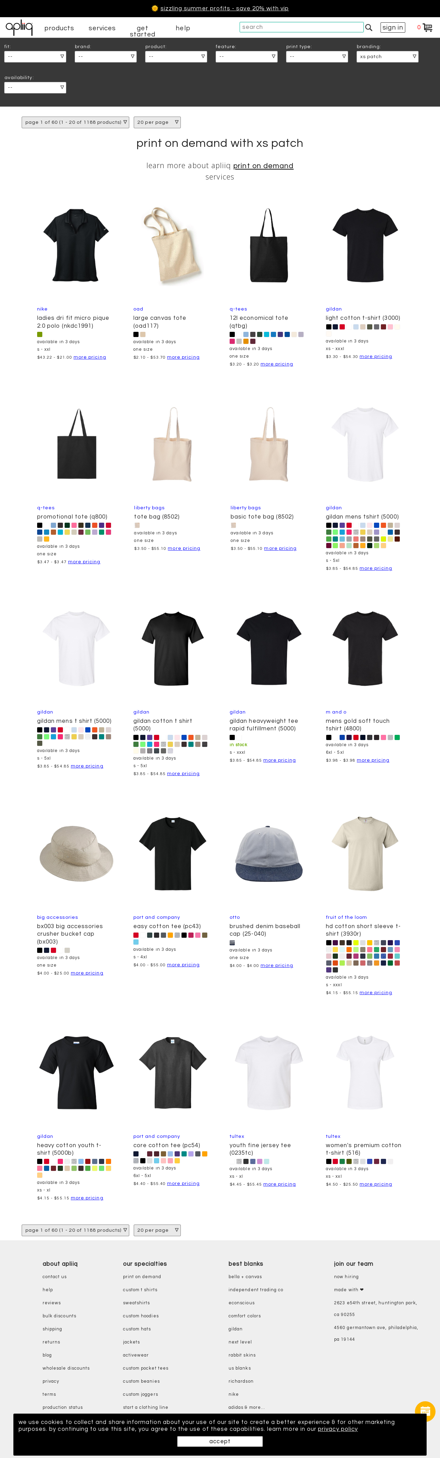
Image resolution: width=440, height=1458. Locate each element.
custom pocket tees (145, 1368)
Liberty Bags (149, 507)
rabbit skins (242, 1355)
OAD (138, 309)
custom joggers (140, 1394)
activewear (136, 1355)
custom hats (137, 1329)
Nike (42, 309)
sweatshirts (136, 1303)
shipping (53, 1329)
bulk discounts (59, 1316)
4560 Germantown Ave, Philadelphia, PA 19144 (376, 1334)
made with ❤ (349, 1290)
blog (47, 1355)
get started (142, 31)
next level (240, 1342)
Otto (235, 917)
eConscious (242, 1303)
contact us (55, 1277)
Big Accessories (57, 917)
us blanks (240, 1368)
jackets (131, 1342)
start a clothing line (145, 1407)
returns (51, 1342)
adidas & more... (247, 1407)
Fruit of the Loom (346, 917)
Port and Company (156, 917)
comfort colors (245, 1316)
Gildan (334, 309)
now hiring (346, 1277)
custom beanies (141, 1381)
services (102, 28)
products (59, 28)
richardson (241, 1381)
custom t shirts (140, 1290)
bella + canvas (245, 1277)
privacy (51, 1381)
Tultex (237, 1136)
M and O (336, 712)
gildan (236, 1329)
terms (49, 1394)
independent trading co (256, 1290)
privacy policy (340, 1429)
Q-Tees (238, 309)
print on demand (263, 166)
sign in (393, 27)
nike (234, 1394)
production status (63, 1407)
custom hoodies (141, 1316)
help (183, 28)
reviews (52, 1303)
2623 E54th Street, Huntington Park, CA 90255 (375, 1309)
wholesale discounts (66, 1368)
